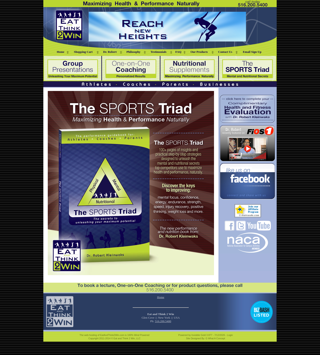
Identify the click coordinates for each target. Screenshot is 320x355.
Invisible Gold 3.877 (202, 335)
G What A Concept (215, 338)
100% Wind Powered (138, 335)
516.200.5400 (163, 321)
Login (230, 335)
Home (160, 297)
